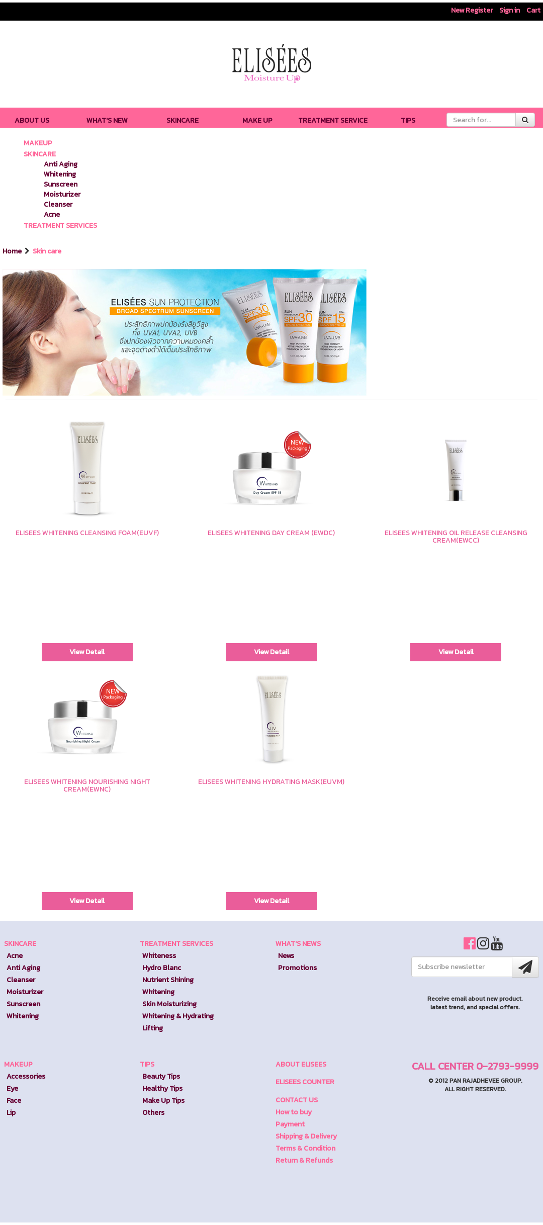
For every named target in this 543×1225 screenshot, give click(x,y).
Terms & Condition (305, 1148)
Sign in (509, 10)
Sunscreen (60, 184)
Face (14, 1100)
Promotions (297, 967)
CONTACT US (297, 1100)
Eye (12, 1088)
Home (13, 251)
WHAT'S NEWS (298, 943)
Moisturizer (62, 194)
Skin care (47, 251)
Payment (290, 1124)
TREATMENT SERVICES (60, 225)
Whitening (60, 174)
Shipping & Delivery (306, 1136)
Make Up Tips (163, 1100)
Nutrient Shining (168, 980)
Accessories (26, 1076)
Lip (11, 1112)
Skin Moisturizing (169, 1004)
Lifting (152, 1028)
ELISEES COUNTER (305, 1082)
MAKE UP (257, 120)
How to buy (294, 1112)
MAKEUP (38, 143)
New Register (472, 10)
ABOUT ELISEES (301, 1064)
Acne (52, 214)
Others (153, 1112)
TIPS (408, 120)
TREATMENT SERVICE (333, 120)
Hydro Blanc (161, 967)
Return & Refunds (304, 1160)
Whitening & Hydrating (178, 1016)
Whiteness (159, 955)
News (286, 955)
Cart (533, 10)
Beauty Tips (161, 1076)
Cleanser (58, 204)
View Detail (87, 652)
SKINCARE (182, 120)
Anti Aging (60, 164)
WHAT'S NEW (107, 120)
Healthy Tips (162, 1088)
